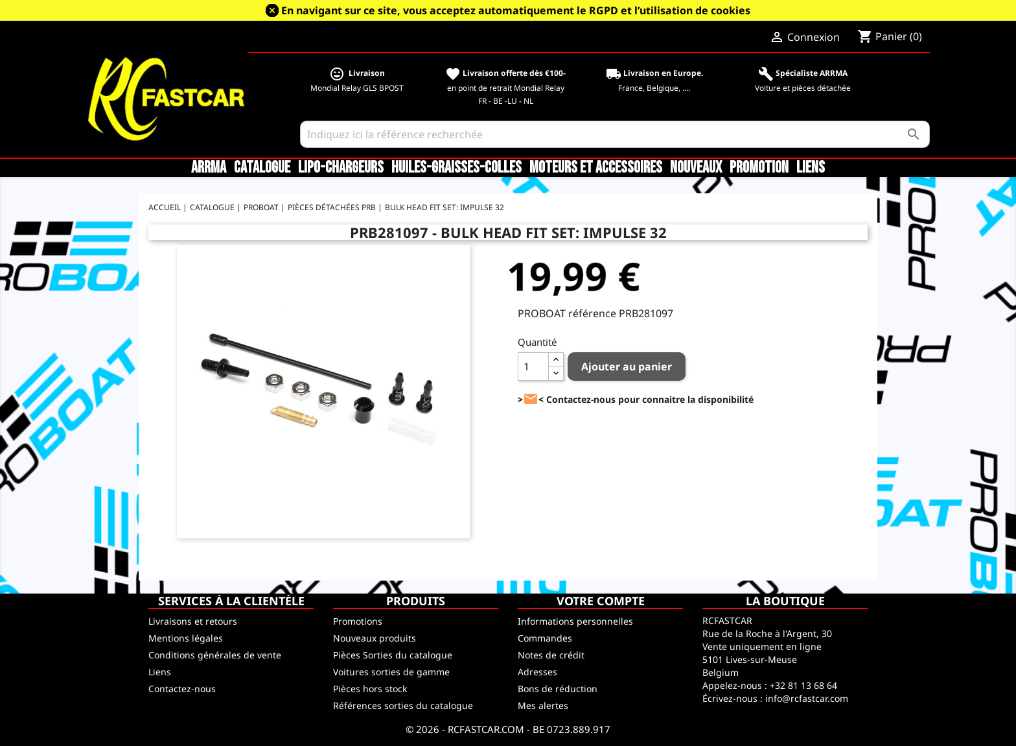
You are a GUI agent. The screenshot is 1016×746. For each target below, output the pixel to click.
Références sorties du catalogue (403, 705)
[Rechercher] (615, 134)
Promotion (759, 168)
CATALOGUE (262, 168)
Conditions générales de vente (214, 655)
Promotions (357, 621)
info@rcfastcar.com (806, 698)
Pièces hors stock (370, 688)
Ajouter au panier (626, 366)
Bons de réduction (557, 688)
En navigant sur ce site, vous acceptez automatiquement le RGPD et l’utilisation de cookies (515, 10)
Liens (810, 168)
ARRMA (208, 168)
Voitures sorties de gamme (391, 672)
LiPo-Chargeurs (341, 168)
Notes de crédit (551, 655)
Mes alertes (543, 705)
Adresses (537, 672)
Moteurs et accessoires (595, 168)
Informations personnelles (575, 621)
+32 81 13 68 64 (803, 685)
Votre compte (601, 600)
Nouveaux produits (374, 638)
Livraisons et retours (192, 621)
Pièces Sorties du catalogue (392, 655)
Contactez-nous (182, 688)
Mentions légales (185, 638)
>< (531, 399)
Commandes (545, 638)
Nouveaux (696, 168)
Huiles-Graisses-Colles (456, 168)
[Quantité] (533, 366)
